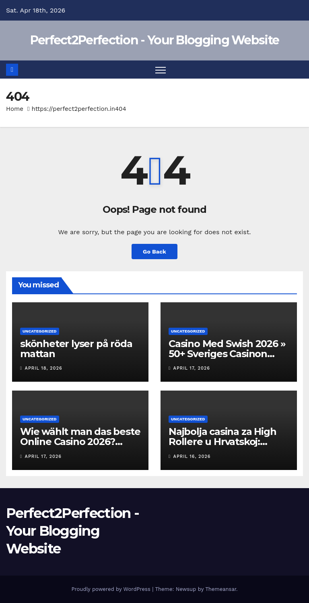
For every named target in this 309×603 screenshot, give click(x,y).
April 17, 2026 (191, 368)
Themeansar (220, 589)
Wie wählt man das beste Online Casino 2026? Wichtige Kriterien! (80, 441)
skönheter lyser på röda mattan (76, 349)
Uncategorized (40, 331)
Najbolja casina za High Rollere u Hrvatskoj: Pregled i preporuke (222, 441)
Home (14, 108)
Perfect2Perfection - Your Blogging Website (154, 40)
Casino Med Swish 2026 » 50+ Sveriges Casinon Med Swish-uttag (227, 354)
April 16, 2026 (192, 456)
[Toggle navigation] (161, 69)
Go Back (154, 251)
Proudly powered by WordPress (111, 589)
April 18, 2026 (43, 368)
